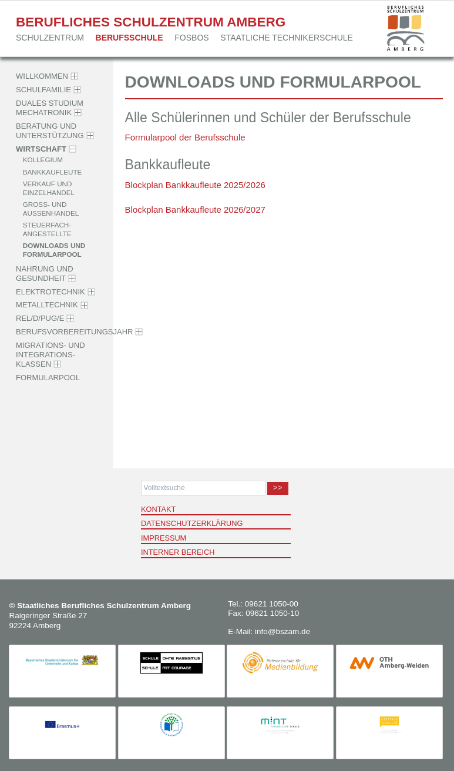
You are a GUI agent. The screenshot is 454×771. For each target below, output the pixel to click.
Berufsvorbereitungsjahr (74, 331)
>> (278, 488)
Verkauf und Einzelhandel (49, 188)
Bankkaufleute (52, 171)
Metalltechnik (47, 305)
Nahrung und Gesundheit (44, 273)
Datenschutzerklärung (192, 523)
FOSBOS (191, 37)
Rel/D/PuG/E (40, 318)
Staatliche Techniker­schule (286, 37)
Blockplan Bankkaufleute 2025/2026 (195, 185)
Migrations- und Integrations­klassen (50, 355)
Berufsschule (129, 37)
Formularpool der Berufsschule (185, 137)
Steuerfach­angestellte (47, 229)
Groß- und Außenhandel (51, 208)
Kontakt (158, 509)
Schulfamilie (43, 89)
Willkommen (42, 76)
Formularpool (48, 377)
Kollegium (43, 159)
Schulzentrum (50, 37)
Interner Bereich (177, 552)
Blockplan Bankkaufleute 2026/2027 (195, 209)
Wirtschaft (41, 149)
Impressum (163, 538)
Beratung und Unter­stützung (50, 131)
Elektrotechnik (50, 291)
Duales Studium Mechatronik (49, 108)
